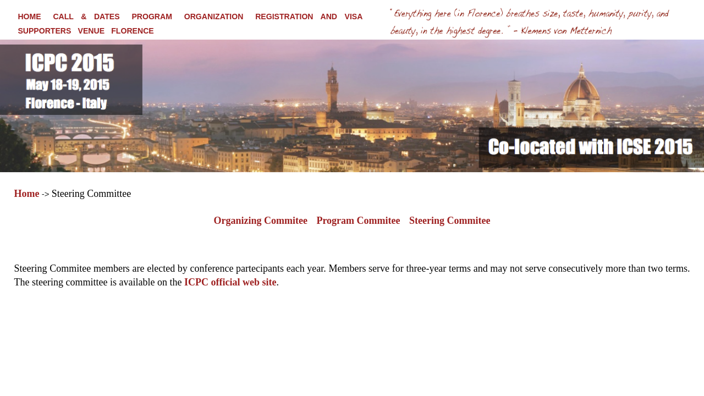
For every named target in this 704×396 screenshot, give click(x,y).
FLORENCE (132, 30)
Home (27, 193)
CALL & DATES (86, 16)
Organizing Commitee (260, 220)
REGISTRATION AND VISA (308, 16)
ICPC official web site (230, 282)
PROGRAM (151, 16)
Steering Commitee (449, 220)
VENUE (91, 30)
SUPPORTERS (44, 30)
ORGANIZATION (214, 16)
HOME (29, 16)
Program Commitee (358, 220)
